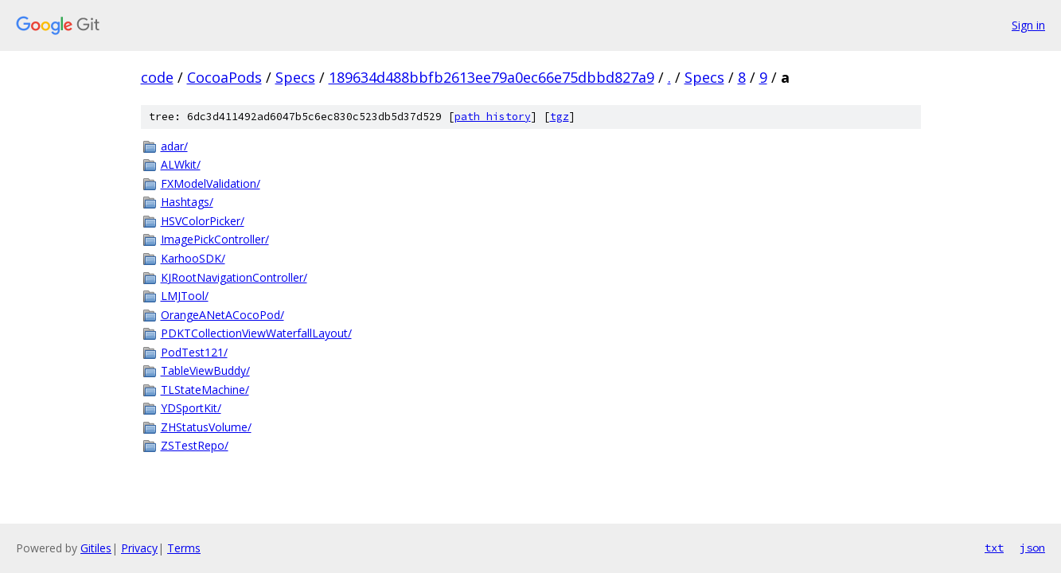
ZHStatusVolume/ (206, 427)
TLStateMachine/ (205, 389)
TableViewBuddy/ (205, 370)
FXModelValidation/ (210, 183)
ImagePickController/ (215, 239)
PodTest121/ (194, 352)
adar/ (174, 146)
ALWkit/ (181, 164)
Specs (295, 77)
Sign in (1028, 25)
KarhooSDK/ (193, 258)
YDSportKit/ (191, 407)
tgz (559, 116)
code (157, 77)
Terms (184, 547)
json (1032, 547)
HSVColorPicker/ (202, 220)
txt (994, 547)
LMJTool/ (185, 295)
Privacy (139, 547)
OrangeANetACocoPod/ (222, 314)
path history (492, 116)
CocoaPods (224, 77)
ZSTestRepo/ (194, 445)
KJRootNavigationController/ (234, 277)
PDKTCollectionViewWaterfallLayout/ (256, 333)
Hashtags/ (187, 201)
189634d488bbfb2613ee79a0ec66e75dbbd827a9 (491, 77)
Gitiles (95, 547)
